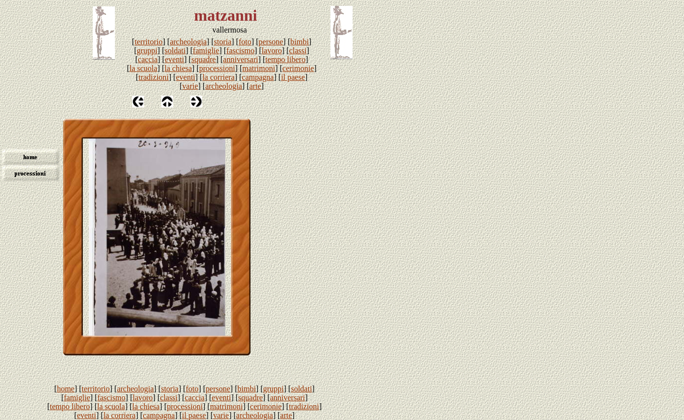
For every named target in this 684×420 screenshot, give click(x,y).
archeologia (188, 41)
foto (245, 41)
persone (270, 41)
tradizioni (154, 77)
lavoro (272, 50)
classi (298, 50)
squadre (203, 59)
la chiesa (178, 68)
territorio (149, 41)
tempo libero (285, 59)
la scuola (143, 68)
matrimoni (258, 68)
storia (223, 41)
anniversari (240, 59)
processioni (217, 68)
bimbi (299, 41)
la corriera (218, 77)
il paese (293, 77)
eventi (174, 59)
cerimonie (298, 68)
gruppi (147, 50)
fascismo (240, 50)
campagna (258, 77)
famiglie (206, 50)
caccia (148, 59)
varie (190, 86)
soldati (175, 50)
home (65, 389)
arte (255, 86)
